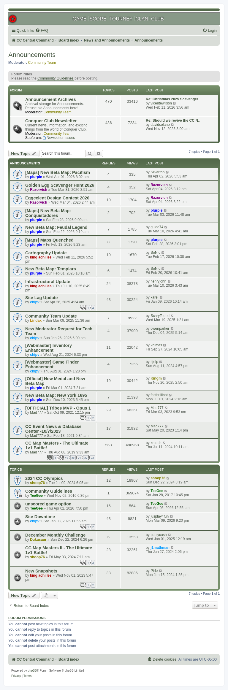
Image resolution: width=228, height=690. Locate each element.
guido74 (157, 227)
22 (85, 458)
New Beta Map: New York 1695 (56, 395)
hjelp (154, 362)
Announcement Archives (50, 99)
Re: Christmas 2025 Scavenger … (174, 99)
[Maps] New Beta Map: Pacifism (57, 172)
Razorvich (38, 190)
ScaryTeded (160, 316)
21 (79, 458)
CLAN (141, 18)
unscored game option (48, 504)
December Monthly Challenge (55, 535)
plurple (36, 177)
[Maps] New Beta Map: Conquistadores (48, 213)
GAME (79, 18)
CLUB (157, 18)
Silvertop (157, 172)
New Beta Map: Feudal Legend (56, 227)
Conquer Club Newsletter (51, 120)
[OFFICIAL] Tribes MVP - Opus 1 (58, 408)
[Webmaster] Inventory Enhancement (48, 348)
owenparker (160, 328)
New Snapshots (41, 571)
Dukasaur (38, 539)
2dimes (156, 345)
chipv (34, 302)
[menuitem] (41, 31)
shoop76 (37, 483)
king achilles (41, 257)
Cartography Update (46, 252)
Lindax (36, 320)
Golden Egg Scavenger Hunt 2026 (59, 185)
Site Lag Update (41, 297)
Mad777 (36, 412)
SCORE (97, 18)
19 (66, 458)
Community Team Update (51, 316)
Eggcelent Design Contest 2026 (57, 198)
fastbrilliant (159, 395)
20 (73, 458)
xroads (156, 443)
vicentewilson (161, 103)
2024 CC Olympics (44, 478)
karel (154, 297)
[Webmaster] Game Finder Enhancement (52, 364)
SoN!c (155, 252)
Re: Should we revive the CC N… (174, 120)
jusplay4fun (160, 516)
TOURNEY (120, 18)
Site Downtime (40, 516)
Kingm (156, 378)
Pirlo (154, 571)
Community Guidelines (55, 78)
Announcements (32, 54)
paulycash (159, 535)
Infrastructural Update (47, 281)
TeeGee (36, 496)
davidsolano (160, 125)
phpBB (32, 670)
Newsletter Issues (59, 138)
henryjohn (158, 281)
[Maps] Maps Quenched (49, 240)
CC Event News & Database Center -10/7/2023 (53, 429)
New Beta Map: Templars (50, 269)
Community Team (42, 63)
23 (92, 458)
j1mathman (160, 547)
